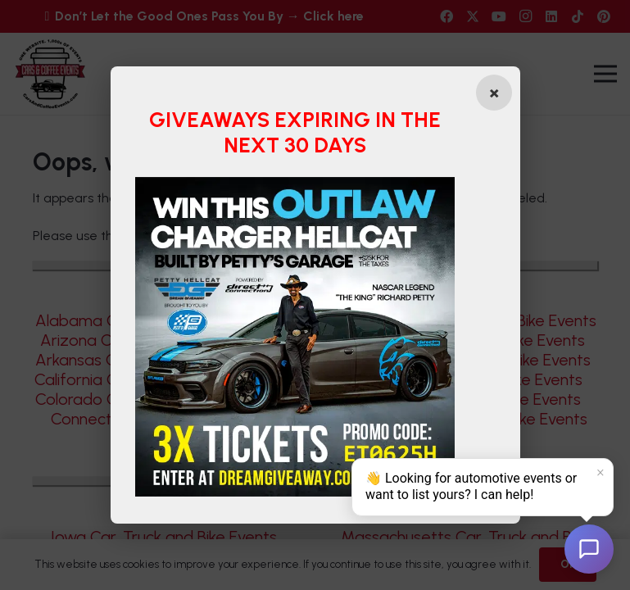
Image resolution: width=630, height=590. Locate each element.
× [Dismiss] (600, 472)
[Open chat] (589, 549)
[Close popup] (494, 93)
